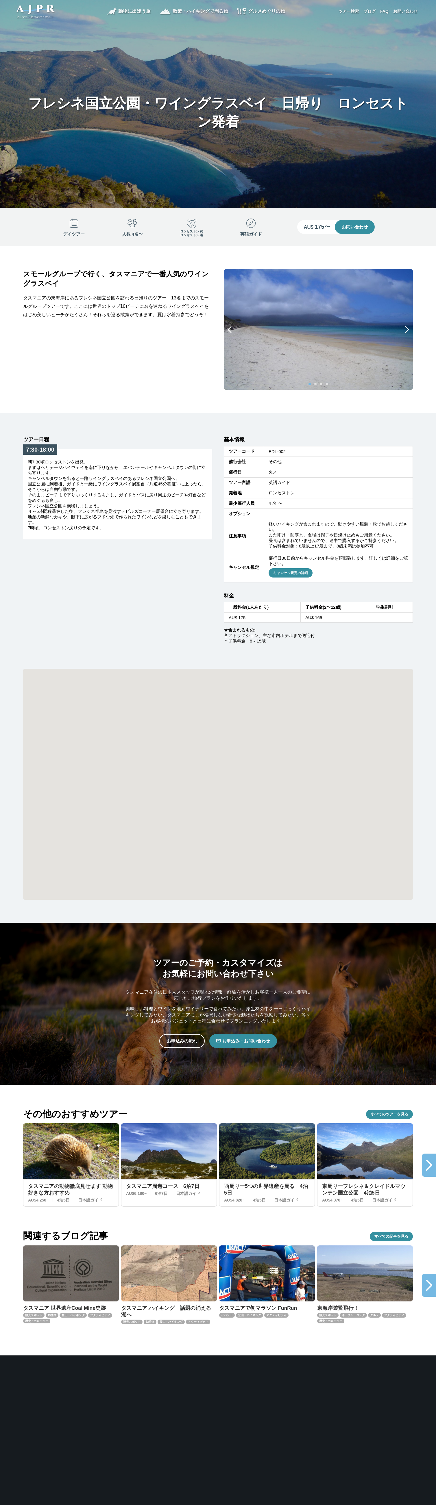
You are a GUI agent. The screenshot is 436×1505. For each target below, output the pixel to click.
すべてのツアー (389, 1114)
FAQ (383, 11)
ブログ (368, 11)
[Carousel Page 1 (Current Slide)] (309, 384)
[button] (297, 781)
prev (229, 329)
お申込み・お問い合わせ (247, 1041)
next (407, 329)
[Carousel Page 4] (327, 384)
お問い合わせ (404, 11)
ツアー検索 (347, 11)
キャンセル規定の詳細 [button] (290, 573)
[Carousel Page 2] (315, 384)
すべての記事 (391, 1238)
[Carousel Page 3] (321, 384)
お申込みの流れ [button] (180, 1040)
